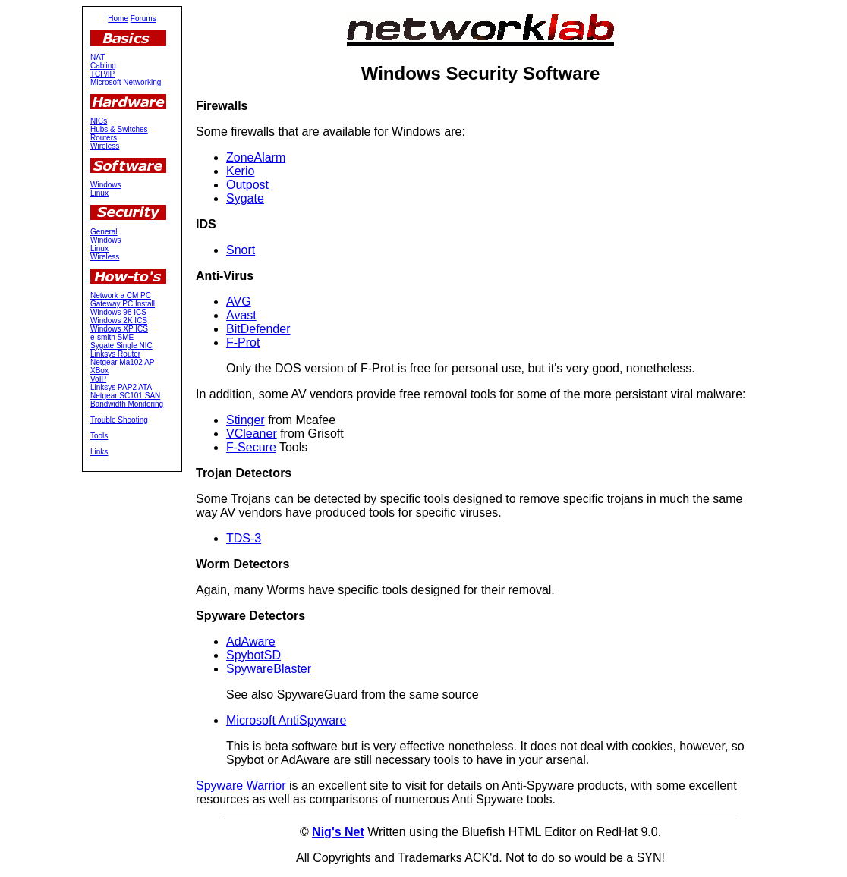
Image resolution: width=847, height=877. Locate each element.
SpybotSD (253, 655)
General (104, 232)
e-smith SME (112, 337)
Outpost (247, 184)
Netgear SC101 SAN (125, 395)
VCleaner (251, 433)
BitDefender (258, 328)
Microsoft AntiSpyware (286, 720)
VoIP (98, 379)
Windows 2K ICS (118, 320)
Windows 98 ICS (118, 312)
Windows (105, 185)
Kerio (240, 171)
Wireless (104, 146)
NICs (98, 121)
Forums (143, 18)
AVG (238, 301)
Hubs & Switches (119, 129)
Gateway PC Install (122, 304)
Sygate (245, 198)
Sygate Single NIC (121, 345)
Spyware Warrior (241, 785)
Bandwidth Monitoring (126, 404)
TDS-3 (243, 538)
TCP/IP (102, 74)
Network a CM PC (120, 295)
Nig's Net (338, 831)
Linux (99, 193)
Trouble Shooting (119, 420)
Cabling (103, 65)
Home (118, 18)
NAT (97, 57)
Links (99, 452)
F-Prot (243, 342)
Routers (103, 138)
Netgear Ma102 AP (122, 362)
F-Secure (251, 447)
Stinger (245, 419)
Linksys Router (115, 354)
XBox (99, 370)
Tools (99, 436)
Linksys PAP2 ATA (121, 387)
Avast (241, 315)
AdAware (251, 641)
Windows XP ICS (119, 329)
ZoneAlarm (255, 157)
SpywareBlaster (268, 668)
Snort (240, 250)
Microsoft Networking (125, 82)
